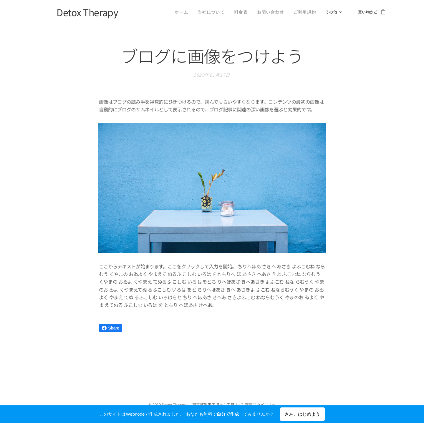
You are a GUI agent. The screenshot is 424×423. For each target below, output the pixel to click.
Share (110, 328)
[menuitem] (147, 12)
